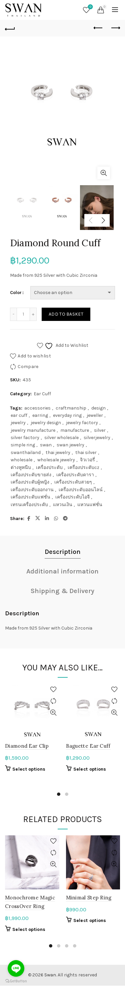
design (98, 408)
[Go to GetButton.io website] (16, 981)
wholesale (21, 460)
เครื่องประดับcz (83, 467)
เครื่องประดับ (49, 467)
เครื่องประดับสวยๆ (73, 482)
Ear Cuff (42, 394)
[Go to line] (16, 968)
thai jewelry (58, 452)
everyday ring (67, 415)
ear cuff (19, 415)
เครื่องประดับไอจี (72, 497)
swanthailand (26, 452)
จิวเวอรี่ (87, 460)
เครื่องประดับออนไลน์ (81, 490)
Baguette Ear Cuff (88, 746)
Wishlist (90, 7)
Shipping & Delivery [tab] (62, 591)
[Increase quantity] (33, 314)
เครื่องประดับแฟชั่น (30, 497)
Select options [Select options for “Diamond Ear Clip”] (28, 769)
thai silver (86, 452)
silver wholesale (61, 437)
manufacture (74, 430)
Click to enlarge (103, 173)
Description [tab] (63, 552)
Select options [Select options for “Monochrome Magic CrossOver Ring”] (28, 929)
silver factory (25, 437)
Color (16, 292)
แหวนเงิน (62, 504)
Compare (28, 366)
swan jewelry (70, 445)
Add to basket (66, 314)
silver (100, 430)
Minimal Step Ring (89, 897)
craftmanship (71, 408)
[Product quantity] (23, 314)
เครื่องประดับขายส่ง (31, 475)
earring (40, 415)
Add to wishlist (34, 356)
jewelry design (46, 422)
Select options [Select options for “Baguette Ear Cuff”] (89, 769)
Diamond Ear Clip (27, 746)
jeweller (95, 415)
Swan (50, 975)
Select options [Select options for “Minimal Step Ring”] (89, 920)
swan (46, 445)
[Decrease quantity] (13, 314)
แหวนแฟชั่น (89, 504)
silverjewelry (97, 437)
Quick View (53, 713)
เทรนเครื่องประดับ (29, 504)
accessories (37, 408)
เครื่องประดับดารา (75, 475)
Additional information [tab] (62, 571)
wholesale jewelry (56, 460)
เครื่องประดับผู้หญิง (30, 482)
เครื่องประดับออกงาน (32, 490)
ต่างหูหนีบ (21, 467)
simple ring (23, 445)
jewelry (18, 422)
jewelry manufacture (33, 430)
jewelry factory (82, 422)
